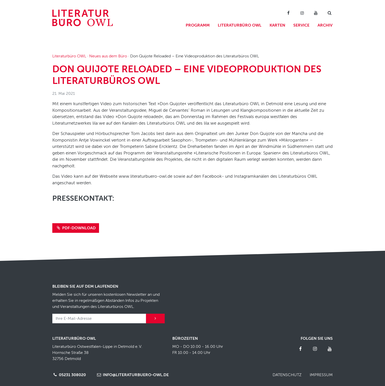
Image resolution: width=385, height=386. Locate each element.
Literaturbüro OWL (239, 25)
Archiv (325, 25)
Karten (277, 25)
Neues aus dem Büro (108, 56)
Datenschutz (287, 375)
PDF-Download (76, 228)
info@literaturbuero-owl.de (132, 375)
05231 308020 (69, 375)
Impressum (321, 375)
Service (301, 25)
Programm (198, 25)
